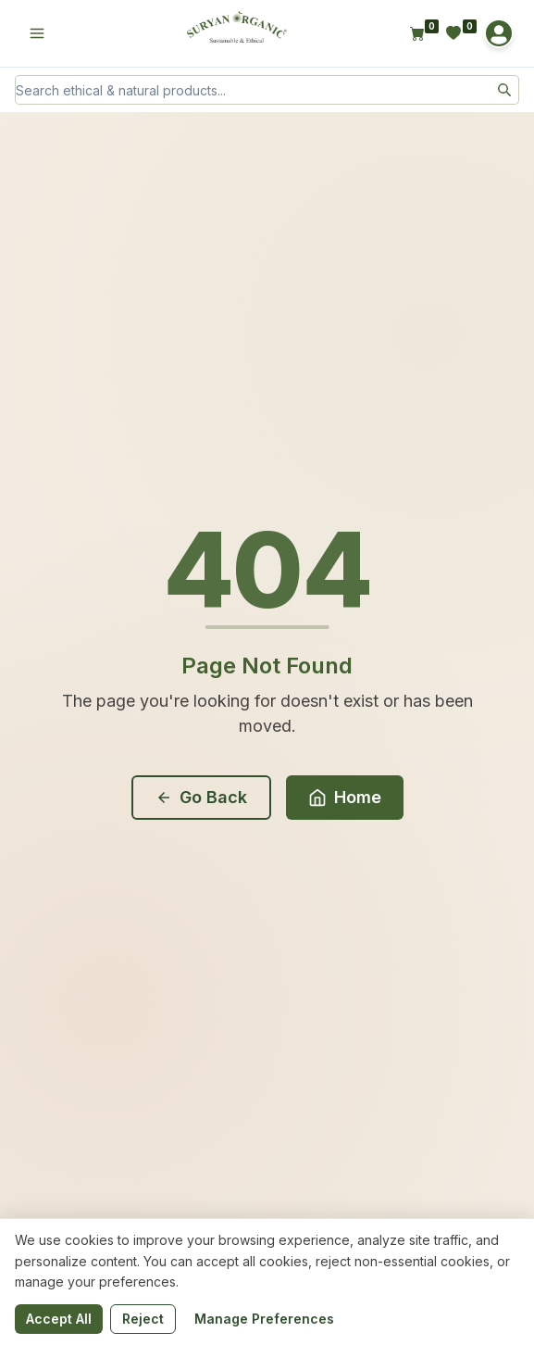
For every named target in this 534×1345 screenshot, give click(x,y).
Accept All (59, 1318)
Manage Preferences (264, 1318)
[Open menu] (37, 33)
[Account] (498, 33)
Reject (143, 1318)
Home (344, 797)
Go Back (201, 797)
